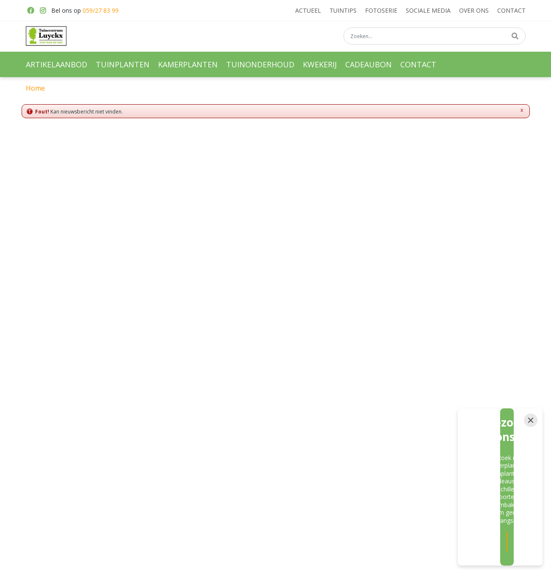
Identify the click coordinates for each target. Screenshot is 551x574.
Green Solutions (291, 562)
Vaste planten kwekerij (350, 415)
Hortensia (333, 459)
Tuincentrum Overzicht (346, 562)
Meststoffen (253, 429)
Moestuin (249, 444)
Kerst (244, 459)
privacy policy (365, 341)
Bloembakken (172, 444)
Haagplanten (337, 444)
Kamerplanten (172, 429)
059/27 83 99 (101, 10)
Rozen (329, 429)
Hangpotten (169, 459)
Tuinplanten (169, 415)
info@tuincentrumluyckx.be (436, 438)
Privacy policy (417, 469)
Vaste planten (255, 415)
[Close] (530, 474)
